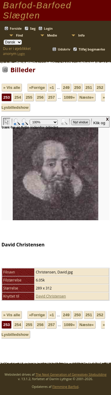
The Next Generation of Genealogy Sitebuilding (71, 374)
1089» (69, 97)
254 (18, 97)
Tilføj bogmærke (91, 49)
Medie (52, 35)
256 (40, 97)
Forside (16, 28)
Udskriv (64, 49)
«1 (51, 87)
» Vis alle (11, 87)
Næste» (86, 97)
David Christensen (51, 296)
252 (100, 87)
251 (89, 87)
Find (19, 35)
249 (66, 87)
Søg (33, 28)
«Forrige (37, 87)
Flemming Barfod (65, 386)
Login (48, 28)
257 (51, 97)
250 (77, 87)
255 (29, 97)
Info (81, 35)
